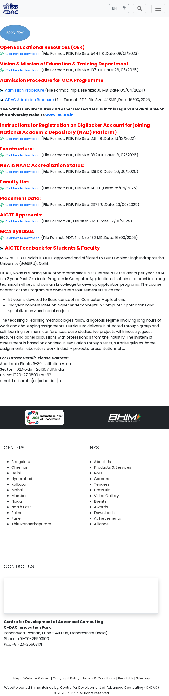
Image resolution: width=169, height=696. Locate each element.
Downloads (104, 512)
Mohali (17, 490)
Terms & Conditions (98, 678)
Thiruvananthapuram (31, 524)
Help (17, 678)
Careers (101, 478)
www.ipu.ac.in (59, 115)
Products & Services (112, 467)
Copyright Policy (66, 678)
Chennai (19, 467)
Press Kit (102, 490)
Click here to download (22, 54)
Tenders (101, 484)
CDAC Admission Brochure (29, 99)
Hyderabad (21, 478)
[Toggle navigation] (158, 8)
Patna (16, 512)
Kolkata (18, 484)
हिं (124, 8)
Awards (101, 507)
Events (100, 501)
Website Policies (36, 678)
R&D (98, 473)
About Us (102, 461)
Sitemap (143, 678)
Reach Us (125, 678)
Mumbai (18, 495)
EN (114, 8)
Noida (16, 501)
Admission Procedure (24, 90)
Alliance (101, 524)
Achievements (107, 518)
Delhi (16, 473)
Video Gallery (106, 495)
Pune (16, 518)
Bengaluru (20, 461)
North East (21, 507)
